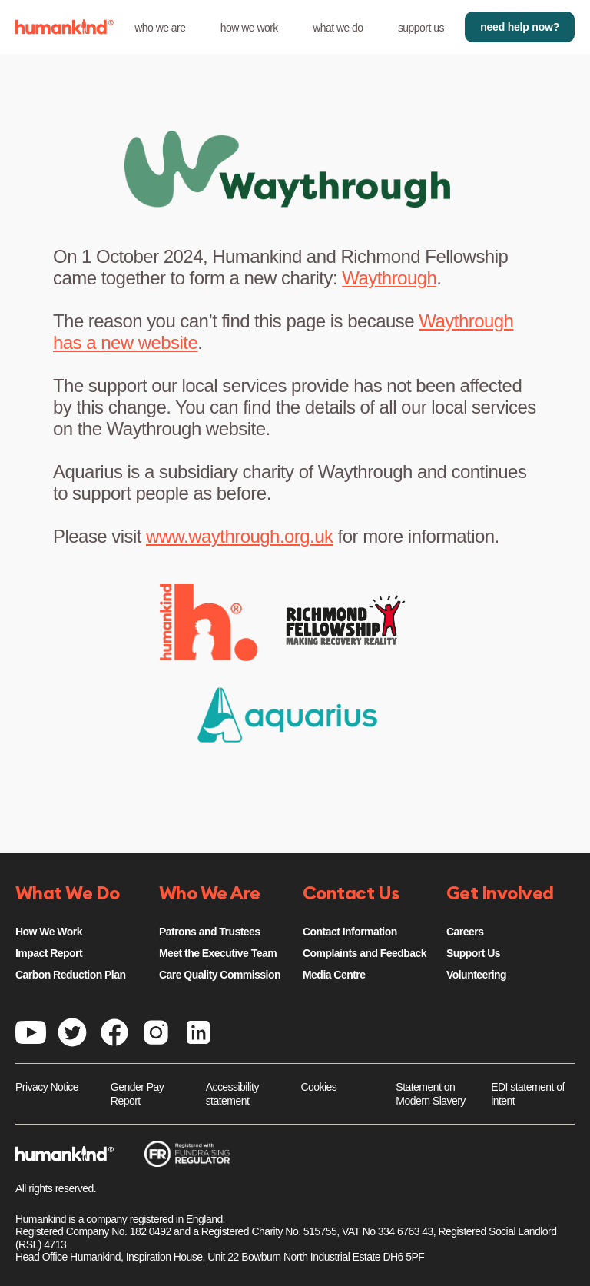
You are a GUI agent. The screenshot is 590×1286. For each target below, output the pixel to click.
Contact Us (351, 894)
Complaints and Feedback (364, 953)
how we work (249, 28)
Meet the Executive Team (218, 953)
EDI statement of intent (528, 1094)
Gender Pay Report (137, 1094)
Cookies (319, 1087)
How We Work (48, 931)
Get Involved (500, 894)
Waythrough (389, 278)
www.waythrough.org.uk (239, 536)
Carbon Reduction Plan (70, 975)
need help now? (519, 27)
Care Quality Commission (219, 975)
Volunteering (476, 975)
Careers (464, 931)
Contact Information (350, 931)
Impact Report (48, 953)
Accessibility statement (232, 1094)
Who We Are (209, 894)
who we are (159, 28)
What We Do (67, 894)
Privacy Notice (46, 1087)
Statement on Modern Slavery (430, 1094)
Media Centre (334, 975)
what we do (338, 28)
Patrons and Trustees (209, 931)
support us (421, 28)
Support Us (473, 953)
